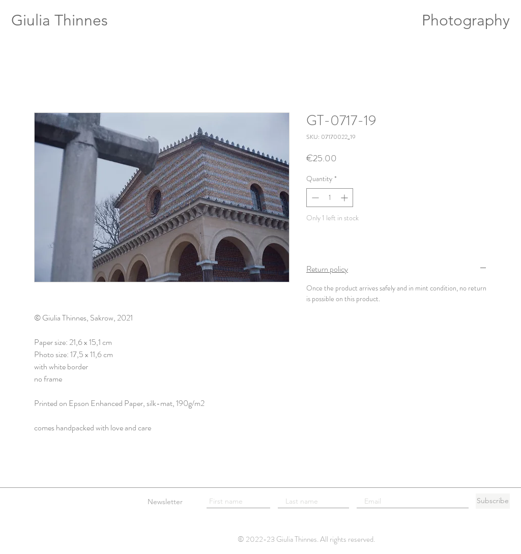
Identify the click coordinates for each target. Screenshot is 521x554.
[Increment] (345, 198)
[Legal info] (28, 501)
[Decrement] (314, 198)
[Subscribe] (493, 501)
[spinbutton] (330, 198)
